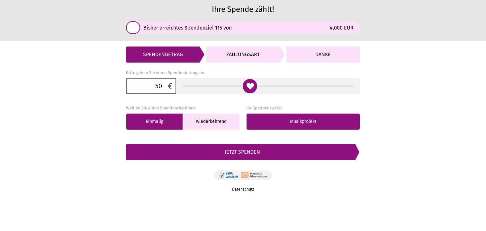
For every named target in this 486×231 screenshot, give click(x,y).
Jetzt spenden (242, 152)
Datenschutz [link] (243, 189)
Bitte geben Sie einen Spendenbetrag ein (165, 72)
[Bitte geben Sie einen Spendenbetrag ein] (145, 86)
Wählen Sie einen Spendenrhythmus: (161, 108)
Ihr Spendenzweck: (264, 108)
